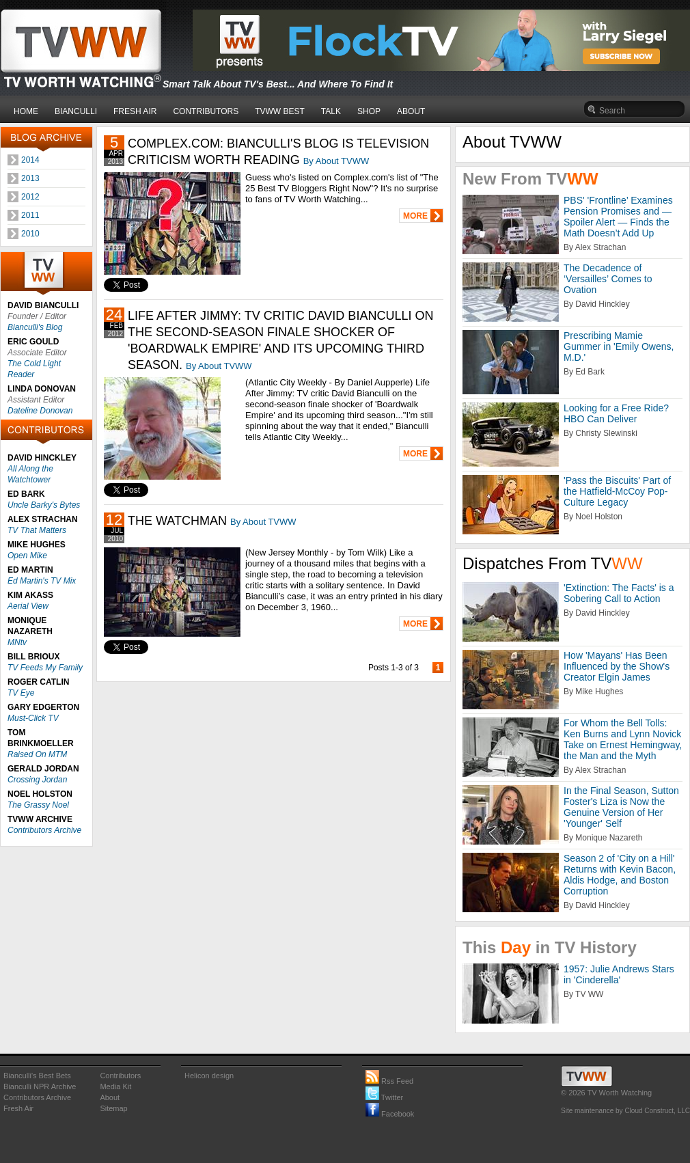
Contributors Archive (44, 830)
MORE (415, 216)
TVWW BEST (280, 111)
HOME (26, 111)
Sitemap (113, 1108)
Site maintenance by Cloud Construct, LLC (625, 1110)
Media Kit (115, 1086)
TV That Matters (37, 530)
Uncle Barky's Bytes (44, 505)
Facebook (389, 1114)
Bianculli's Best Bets (37, 1075)
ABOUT (411, 111)
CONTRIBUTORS (205, 111)
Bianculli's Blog (35, 327)
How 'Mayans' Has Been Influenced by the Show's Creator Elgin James (617, 666)
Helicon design (209, 1075)
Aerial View (28, 606)
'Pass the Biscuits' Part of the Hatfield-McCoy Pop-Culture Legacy (617, 491)
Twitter (384, 1097)
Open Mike (27, 555)
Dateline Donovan (40, 410)
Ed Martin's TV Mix (42, 581)
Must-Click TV (33, 718)
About (110, 1097)
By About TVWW (336, 161)
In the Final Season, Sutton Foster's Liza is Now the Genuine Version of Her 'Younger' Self (621, 807)
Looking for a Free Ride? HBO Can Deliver (616, 413)
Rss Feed (389, 1081)
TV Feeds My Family (45, 667)
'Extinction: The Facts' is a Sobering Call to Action (619, 593)
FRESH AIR (134, 111)
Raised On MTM (37, 754)
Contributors (120, 1075)
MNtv (17, 642)
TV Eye (21, 693)
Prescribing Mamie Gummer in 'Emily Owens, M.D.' (619, 346)
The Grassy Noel (38, 805)
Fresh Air (18, 1108)
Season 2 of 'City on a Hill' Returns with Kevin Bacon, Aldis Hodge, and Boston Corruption (620, 875)
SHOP (369, 111)
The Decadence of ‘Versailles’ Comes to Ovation (608, 278)
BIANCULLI (76, 111)
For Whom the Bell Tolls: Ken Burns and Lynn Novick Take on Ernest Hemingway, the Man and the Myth (623, 739)
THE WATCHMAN (177, 521)
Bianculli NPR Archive (39, 1086)
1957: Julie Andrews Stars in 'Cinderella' (619, 974)
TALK (331, 111)
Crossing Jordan (37, 779)
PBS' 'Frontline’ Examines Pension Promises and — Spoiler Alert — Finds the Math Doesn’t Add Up (618, 216)
